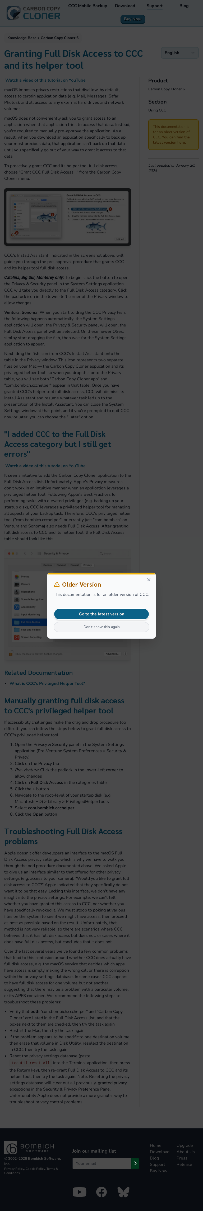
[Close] (149, 579)
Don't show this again (102, 626)
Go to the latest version (101, 614)
